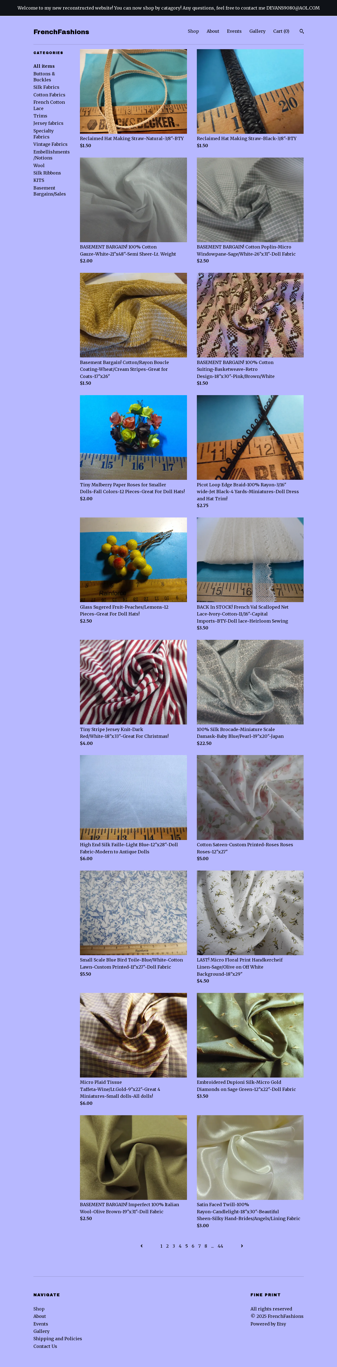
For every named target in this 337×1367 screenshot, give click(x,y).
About (213, 31)
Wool (39, 165)
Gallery (257, 31)
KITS (38, 180)
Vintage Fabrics (50, 144)
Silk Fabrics (46, 87)
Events (234, 31)
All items (44, 66)
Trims (40, 116)
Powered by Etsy (268, 1324)
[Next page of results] (242, 1246)
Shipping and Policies (57, 1338)
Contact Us (45, 1346)
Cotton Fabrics (49, 94)
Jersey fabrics (48, 123)
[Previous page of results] (142, 1246)
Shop (193, 31)
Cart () (281, 31)
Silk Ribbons (47, 173)
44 (220, 1246)
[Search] (302, 32)
